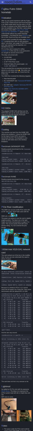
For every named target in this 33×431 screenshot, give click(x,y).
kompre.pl (25, 35)
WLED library (5, 391)
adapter (16, 85)
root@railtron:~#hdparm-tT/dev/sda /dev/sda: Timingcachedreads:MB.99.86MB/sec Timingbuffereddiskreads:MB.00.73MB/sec (17, 157)
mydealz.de (5, 51)
